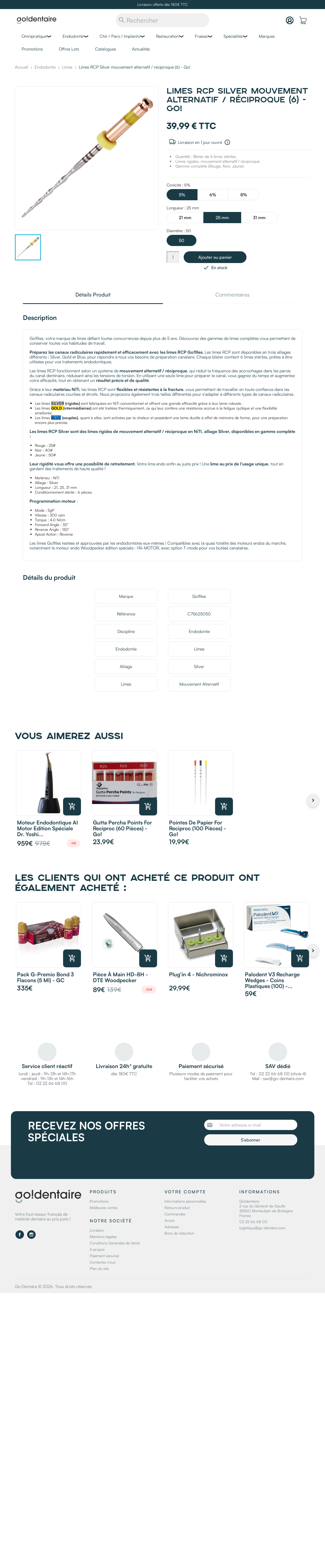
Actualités (141, 49)
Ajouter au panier (215, 257)
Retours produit (177, 1207)
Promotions (32, 49)
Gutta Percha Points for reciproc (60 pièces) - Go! (122, 828)
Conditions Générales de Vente (115, 1243)
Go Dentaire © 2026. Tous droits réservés (53, 1286)
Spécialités (233, 36)
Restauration (167, 36)
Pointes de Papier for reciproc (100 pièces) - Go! (197, 828)
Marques (267, 36)
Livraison (97, 1230)
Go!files (199, 596)
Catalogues (105, 49)
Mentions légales (103, 1236)
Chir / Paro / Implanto (120, 36)
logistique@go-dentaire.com (262, 1228)
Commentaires (232, 295)
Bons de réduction (179, 1233)
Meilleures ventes (103, 1207)
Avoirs (169, 1220)
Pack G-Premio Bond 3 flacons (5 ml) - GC (45, 977)
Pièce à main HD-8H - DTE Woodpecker (120, 977)
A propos (97, 1249)
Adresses (171, 1226)
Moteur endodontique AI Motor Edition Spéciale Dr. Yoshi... (47, 828)
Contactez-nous (103, 1262)
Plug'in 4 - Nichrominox (198, 974)
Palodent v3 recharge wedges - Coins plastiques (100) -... (272, 980)
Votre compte (185, 1191)
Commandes (174, 1214)
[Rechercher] (162, 20)
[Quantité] (173, 257)
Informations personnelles (185, 1201)
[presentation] (248, 1160)
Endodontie (73, 36)
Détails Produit (92, 295)
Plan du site (99, 1268)
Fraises (201, 36)
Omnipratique (34, 36)
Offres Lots (69, 49)
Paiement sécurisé (104, 1255)
